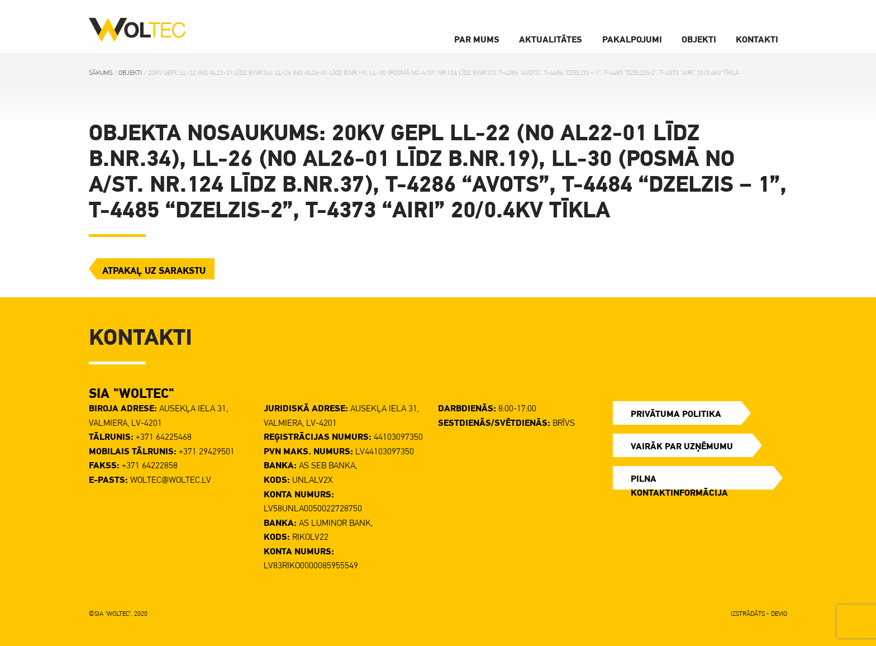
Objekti (699, 39)
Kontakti (757, 39)
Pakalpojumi (632, 39)
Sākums (100, 73)
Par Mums (476, 39)
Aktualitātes (550, 39)
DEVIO (779, 614)
